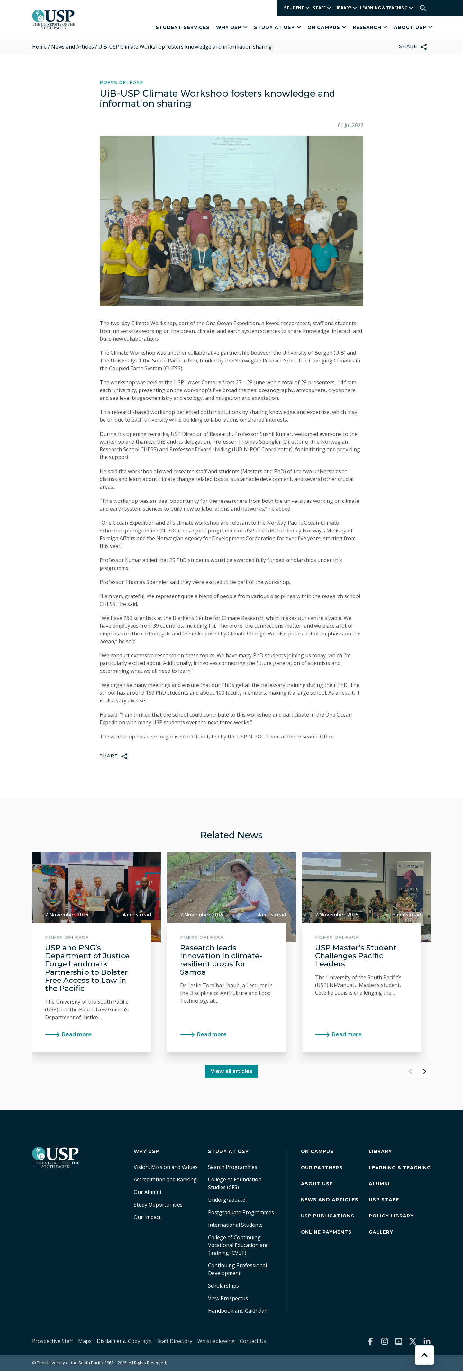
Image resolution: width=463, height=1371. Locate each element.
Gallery (381, 1232)
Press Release (121, 82)
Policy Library (391, 1216)
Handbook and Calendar (237, 1310)
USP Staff (384, 1200)
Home (39, 46)
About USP (413, 27)
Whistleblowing (216, 1341)
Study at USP (277, 27)
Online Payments (326, 1232)
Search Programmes (232, 1166)
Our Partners (322, 1167)
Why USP (232, 27)
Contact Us (253, 1341)
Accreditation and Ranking (165, 1179)
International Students (235, 1224)
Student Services (183, 27)
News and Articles (72, 46)
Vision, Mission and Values (166, 1166)
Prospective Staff (52, 1341)
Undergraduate (226, 1199)
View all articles (231, 1071)
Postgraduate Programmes (241, 1212)
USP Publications (328, 1216)
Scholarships (223, 1285)
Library (380, 1151)
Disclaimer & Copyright (124, 1341)
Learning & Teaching (400, 1167)
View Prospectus (228, 1298)
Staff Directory (174, 1341)
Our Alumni (147, 1192)
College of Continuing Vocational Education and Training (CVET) (238, 1245)
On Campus (327, 27)
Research (370, 27)
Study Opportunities (158, 1204)
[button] (424, 1071)
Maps (85, 1341)
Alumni (379, 1184)
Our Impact (147, 1217)
